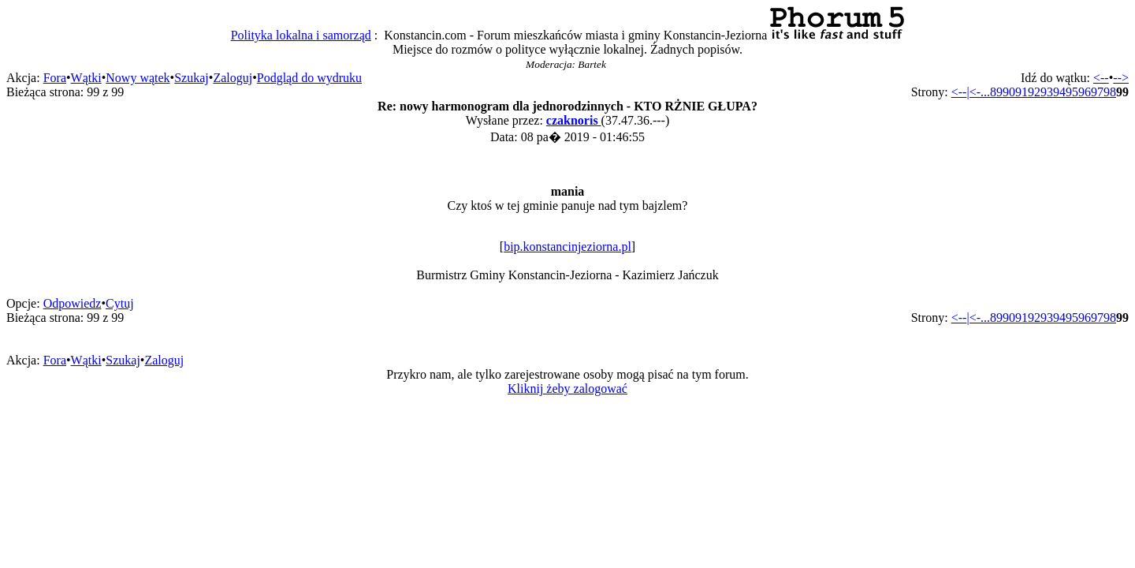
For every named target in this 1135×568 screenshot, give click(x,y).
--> (1121, 77)
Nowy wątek (137, 77)
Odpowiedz (72, 303)
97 (1097, 92)
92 (1034, 92)
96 (1084, 92)
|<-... (978, 92)
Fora (54, 77)
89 (996, 92)
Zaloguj (232, 77)
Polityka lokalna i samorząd (301, 35)
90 (1009, 92)
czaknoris (573, 120)
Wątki (86, 77)
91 (1021, 92)
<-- (1101, 77)
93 (1046, 92)
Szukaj (191, 77)
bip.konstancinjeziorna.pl (567, 246)
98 (1109, 92)
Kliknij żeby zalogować (567, 388)
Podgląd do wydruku (309, 77)
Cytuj (120, 303)
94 (1059, 92)
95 (1072, 92)
